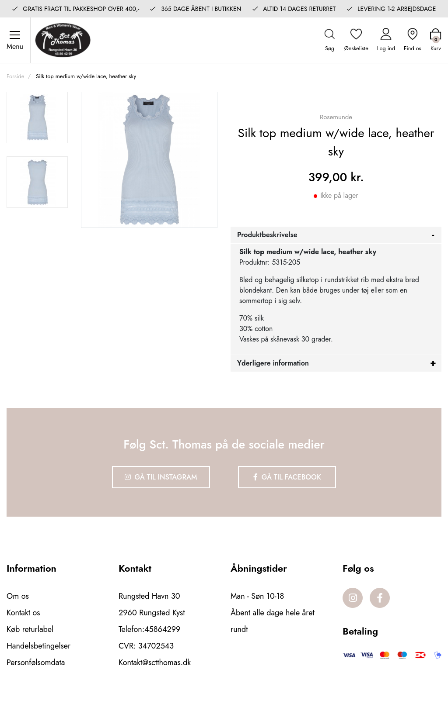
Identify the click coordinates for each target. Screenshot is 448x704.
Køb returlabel (30, 629)
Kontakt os (23, 612)
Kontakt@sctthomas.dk (155, 662)
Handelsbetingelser (38, 646)
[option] (37, 117)
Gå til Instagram (161, 477)
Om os (18, 596)
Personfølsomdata (36, 662)
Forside (15, 76)
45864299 (162, 629)
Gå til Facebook (287, 477)
